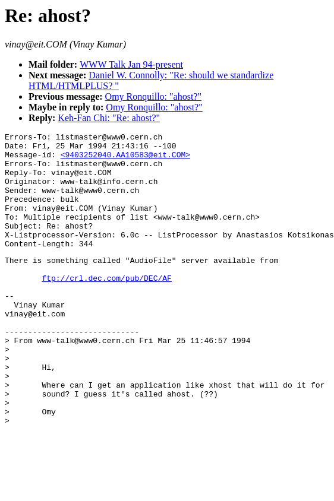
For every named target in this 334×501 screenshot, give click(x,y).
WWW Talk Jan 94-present (131, 64)
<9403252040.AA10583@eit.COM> (125, 159)
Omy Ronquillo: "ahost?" (153, 96)
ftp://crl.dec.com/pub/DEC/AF (106, 306)
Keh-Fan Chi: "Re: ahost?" (109, 118)
